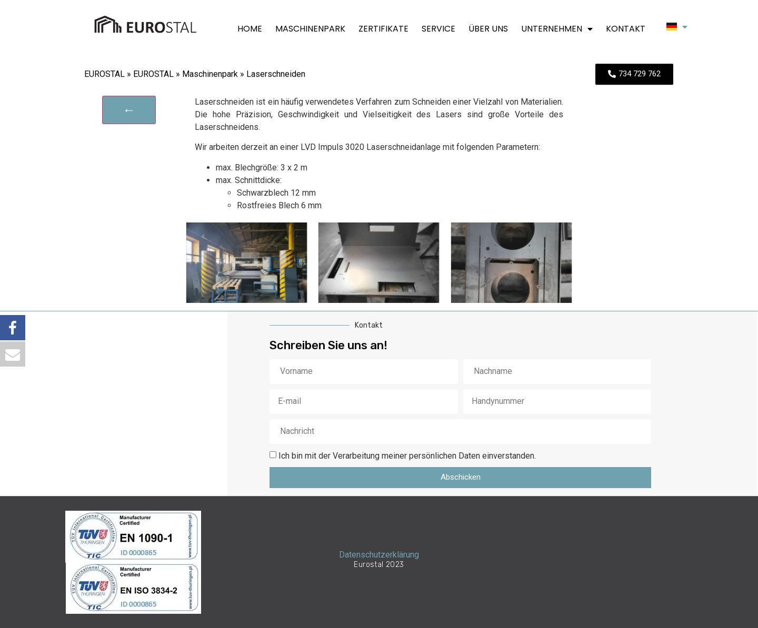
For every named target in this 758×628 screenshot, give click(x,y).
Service (438, 29)
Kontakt (625, 29)
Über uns (488, 29)
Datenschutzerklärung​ (379, 555)
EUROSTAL (104, 75)
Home (249, 29)
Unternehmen (557, 29)
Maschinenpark (310, 29)
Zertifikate (383, 29)
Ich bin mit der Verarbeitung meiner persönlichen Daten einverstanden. (407, 455)
